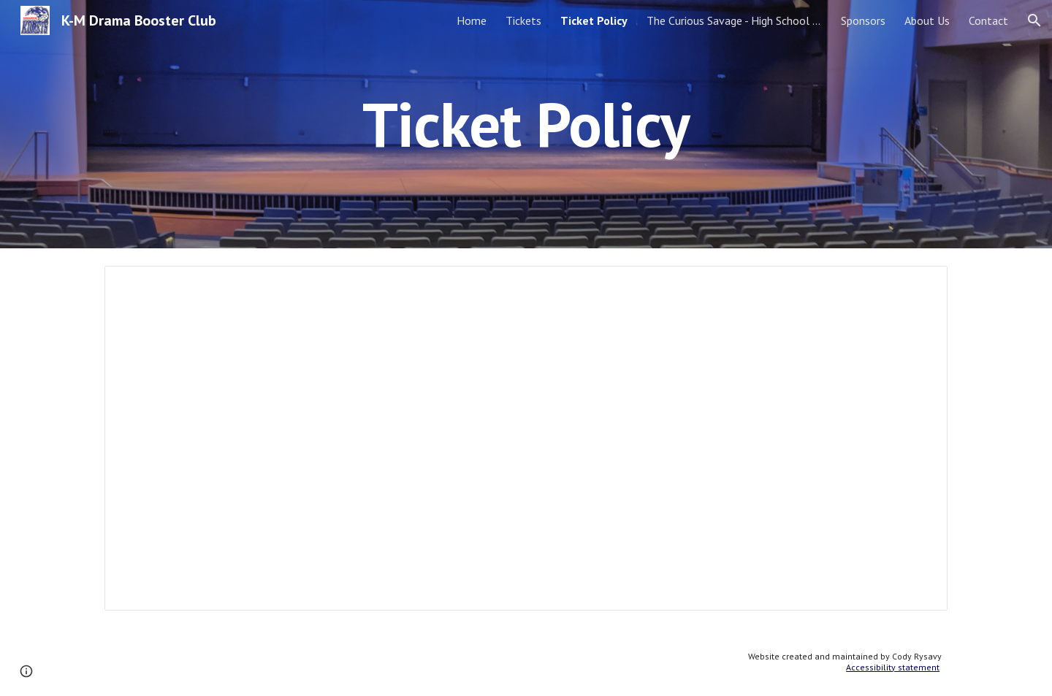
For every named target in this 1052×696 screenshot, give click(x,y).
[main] (526, 124)
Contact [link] (988, 20)
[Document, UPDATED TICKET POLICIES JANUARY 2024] (526, 438)
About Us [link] (927, 20)
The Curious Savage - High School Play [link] (734, 20)
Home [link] (472, 20)
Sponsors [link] (863, 20)
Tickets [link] (523, 20)
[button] (1034, 20)
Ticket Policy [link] (594, 20)
